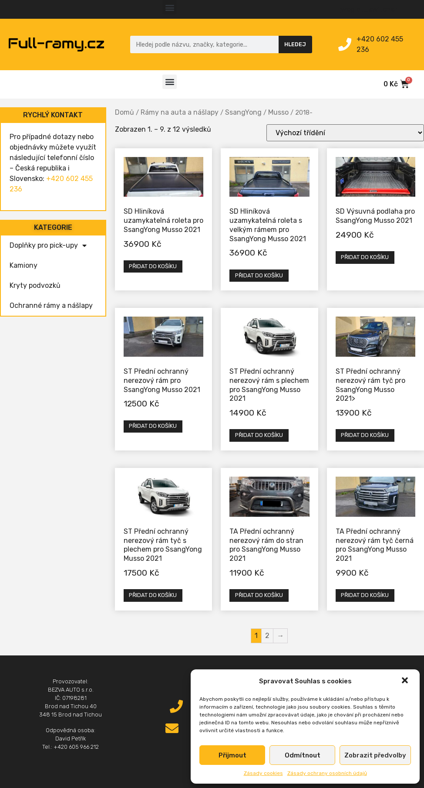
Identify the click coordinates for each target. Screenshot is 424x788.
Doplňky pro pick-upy (48, 245)
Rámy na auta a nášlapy (180, 112)
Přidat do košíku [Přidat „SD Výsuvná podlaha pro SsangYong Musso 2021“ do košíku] (365, 257)
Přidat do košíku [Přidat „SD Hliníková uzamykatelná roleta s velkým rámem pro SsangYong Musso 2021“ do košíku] (259, 275)
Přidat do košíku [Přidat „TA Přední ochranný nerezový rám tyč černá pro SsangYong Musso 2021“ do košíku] (365, 595)
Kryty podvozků (35, 285)
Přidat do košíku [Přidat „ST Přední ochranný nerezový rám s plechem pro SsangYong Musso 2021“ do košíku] (259, 435)
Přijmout (232, 755)
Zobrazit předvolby (375, 755)
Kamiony (23, 265)
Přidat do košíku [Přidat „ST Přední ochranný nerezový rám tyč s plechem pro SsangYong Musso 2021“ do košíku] (153, 595)
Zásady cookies (263, 773)
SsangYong (243, 112)
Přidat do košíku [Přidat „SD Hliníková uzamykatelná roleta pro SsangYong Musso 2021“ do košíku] (153, 266)
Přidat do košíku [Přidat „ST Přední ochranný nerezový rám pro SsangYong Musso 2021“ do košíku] (153, 426)
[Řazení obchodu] (345, 132)
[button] (405, 681)
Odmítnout (302, 755)
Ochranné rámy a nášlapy (51, 305)
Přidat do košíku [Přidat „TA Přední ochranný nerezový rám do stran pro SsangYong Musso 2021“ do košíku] (259, 595)
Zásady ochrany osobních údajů (327, 773)
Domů (124, 112)
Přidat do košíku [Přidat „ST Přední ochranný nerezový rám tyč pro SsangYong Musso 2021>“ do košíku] (365, 435)
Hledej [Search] (295, 44)
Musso (278, 112)
